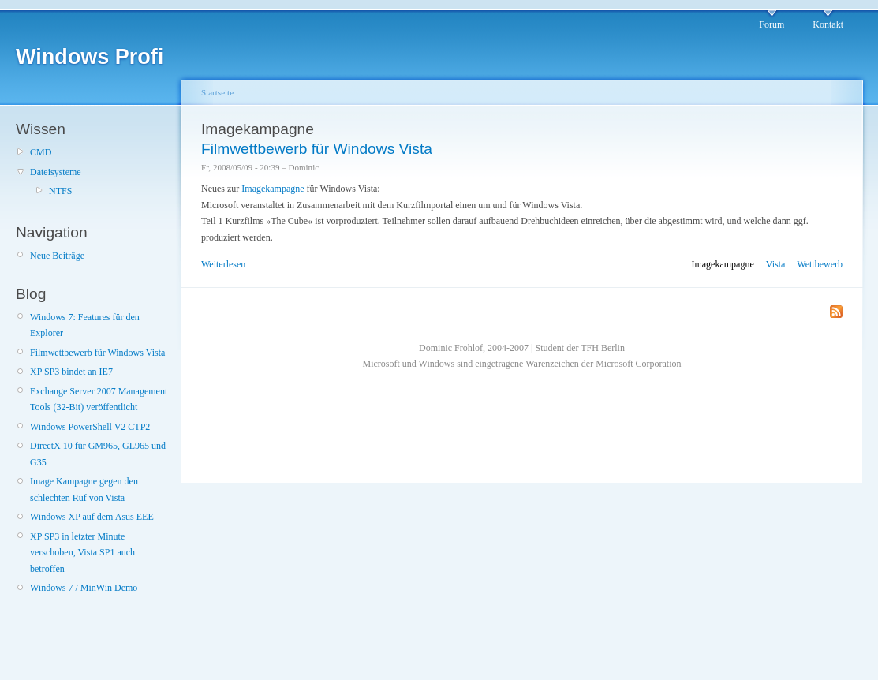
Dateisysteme (55, 171)
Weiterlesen (223, 264)
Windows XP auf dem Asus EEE (92, 516)
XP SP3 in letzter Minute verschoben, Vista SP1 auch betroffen (82, 552)
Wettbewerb (820, 264)
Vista (776, 264)
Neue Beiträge (57, 255)
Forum (771, 24)
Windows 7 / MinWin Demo (83, 587)
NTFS (60, 190)
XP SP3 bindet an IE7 (71, 371)
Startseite (217, 92)
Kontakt (828, 24)
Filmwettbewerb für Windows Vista (97, 352)
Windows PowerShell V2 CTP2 (90, 426)
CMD (40, 152)
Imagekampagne (272, 188)
